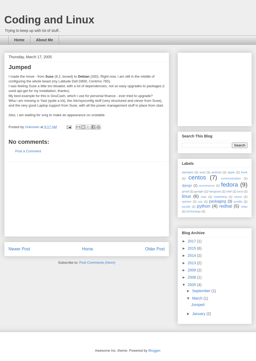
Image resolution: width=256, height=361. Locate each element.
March (197, 298)
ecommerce (206, 185)
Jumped (198, 305)
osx (200, 201)
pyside (186, 206)
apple (231, 172)
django (187, 185)
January (199, 314)
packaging (217, 201)
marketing (220, 196)
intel (229, 191)
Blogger (154, 350)
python (203, 206)
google (198, 191)
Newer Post (19, 249)
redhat (225, 206)
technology (193, 211)
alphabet (187, 172)
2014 (192, 255)
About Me (44, 40)
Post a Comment (28, 151)
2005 (192, 285)
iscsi (240, 191)
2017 (192, 241)
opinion (186, 201)
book (244, 172)
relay (244, 206)
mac (203, 196)
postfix (238, 201)
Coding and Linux (49, 20)
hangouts (215, 191)
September (201, 291)
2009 (192, 270)
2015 (192, 248)
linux (186, 196)
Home (19, 40)
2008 (192, 277)
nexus (238, 196)
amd (202, 172)
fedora (229, 184)
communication (231, 178)
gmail (185, 191)
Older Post (155, 249)
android (216, 172)
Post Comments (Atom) (97, 263)
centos (197, 177)
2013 (192, 263)
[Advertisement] (87, 199)
